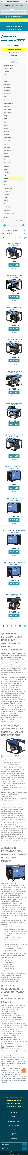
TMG (5, 182)
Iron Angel (7, 150)
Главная (3, 32)
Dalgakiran (7, 93)
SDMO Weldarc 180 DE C (14, 403)
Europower (7, 109)
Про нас (14, 1138)
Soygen (6, 172)
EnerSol (6, 106)
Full (5, 122)
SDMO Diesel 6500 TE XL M (14, 435)
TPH (5, 197)
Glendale (7, 87)
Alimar (6, 71)
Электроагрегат (14, 52)
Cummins (7, 84)
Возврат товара (14, 1125)
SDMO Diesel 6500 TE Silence (14, 499)
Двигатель (14, 56)
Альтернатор (14, 59)
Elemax (6, 97)
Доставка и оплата (14, 1121)
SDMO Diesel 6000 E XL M (14, 371)
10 (20, 238)
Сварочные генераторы (14, 26)
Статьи (14, 1117)
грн (11, 220)
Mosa (6, 160)
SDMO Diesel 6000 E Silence (14, 467)
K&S (5, 144)
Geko (6, 128)
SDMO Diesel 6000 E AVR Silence (14, 562)
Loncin (6, 156)
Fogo (6, 116)
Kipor (6, 153)
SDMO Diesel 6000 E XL (14, 307)
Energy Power (8, 103)
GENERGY (7, 90)
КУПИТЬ (14, 265)
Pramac (6, 166)
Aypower (7, 78)
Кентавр (7, 210)
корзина (26, 1)
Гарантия (14, 1134)
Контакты (14, 1129)
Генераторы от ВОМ (14, 29)
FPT (5, 119)
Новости (14, 1112)
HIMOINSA (7, 138)
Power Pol (7, 163)
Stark (6, 201)
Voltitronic (7, 191)
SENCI (6, 175)
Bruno (6, 81)
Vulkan (6, 194)
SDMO (6, 178)
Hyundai (7, 141)
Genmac (7, 131)
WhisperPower (9, 213)
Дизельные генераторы (14, 20)
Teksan (6, 185)
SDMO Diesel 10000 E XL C (14, 594)
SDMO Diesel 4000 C (14, 244)
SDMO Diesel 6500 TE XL (14, 339)
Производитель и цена (14, 49)
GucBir (6, 134)
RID (5, 169)
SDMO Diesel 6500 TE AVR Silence (14, 530)
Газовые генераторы (14, 23)
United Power (8, 188)
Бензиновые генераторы (14, 17)
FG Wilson (7, 112)
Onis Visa (7, 207)
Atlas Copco (8, 68)
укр (16, 8)
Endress (7, 100)
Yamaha (6, 204)
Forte (6, 125)
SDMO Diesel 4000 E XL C (14, 276)
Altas (6, 75)
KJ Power (7, 147)
